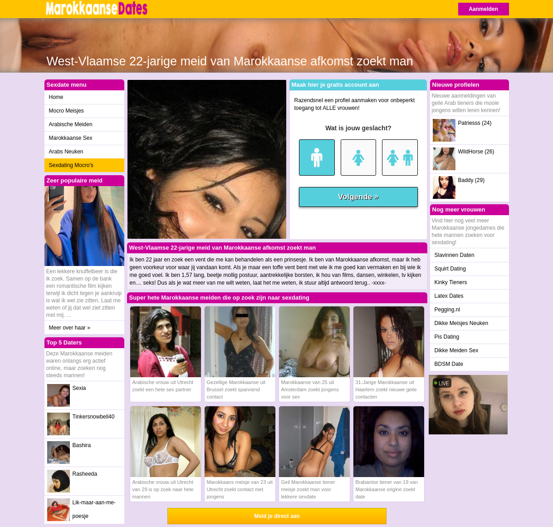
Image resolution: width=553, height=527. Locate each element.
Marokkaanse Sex (71, 138)
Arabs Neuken (66, 151)
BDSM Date (449, 364)
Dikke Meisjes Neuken (462, 323)
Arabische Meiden (71, 124)
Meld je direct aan (277, 516)
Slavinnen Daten (455, 255)
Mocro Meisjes (66, 111)
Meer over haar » (69, 328)
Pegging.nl (447, 309)
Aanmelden (483, 9)
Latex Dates (449, 296)
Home (56, 97)
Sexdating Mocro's (71, 165)
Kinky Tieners (451, 282)
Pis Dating (447, 337)
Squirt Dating (450, 269)
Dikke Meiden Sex (457, 350)
